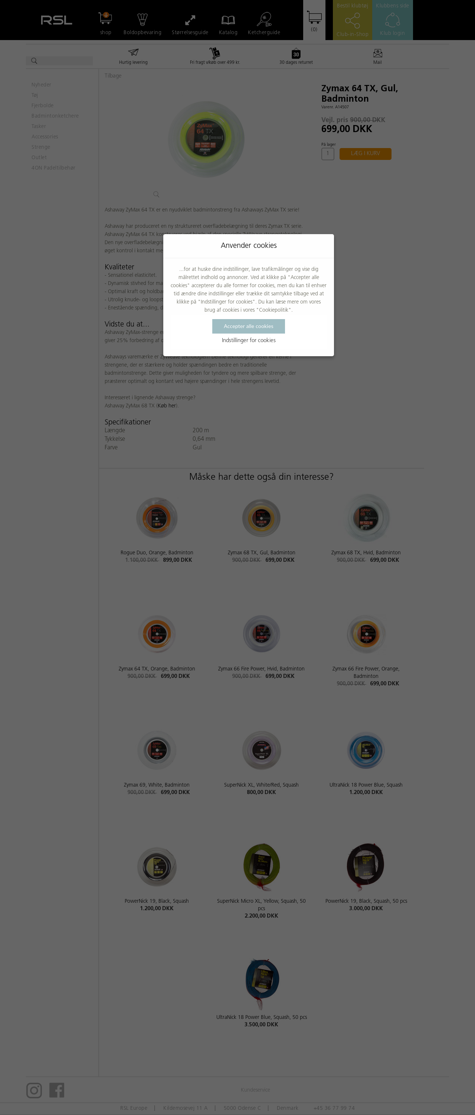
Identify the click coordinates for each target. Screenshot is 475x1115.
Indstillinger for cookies (249, 341)
